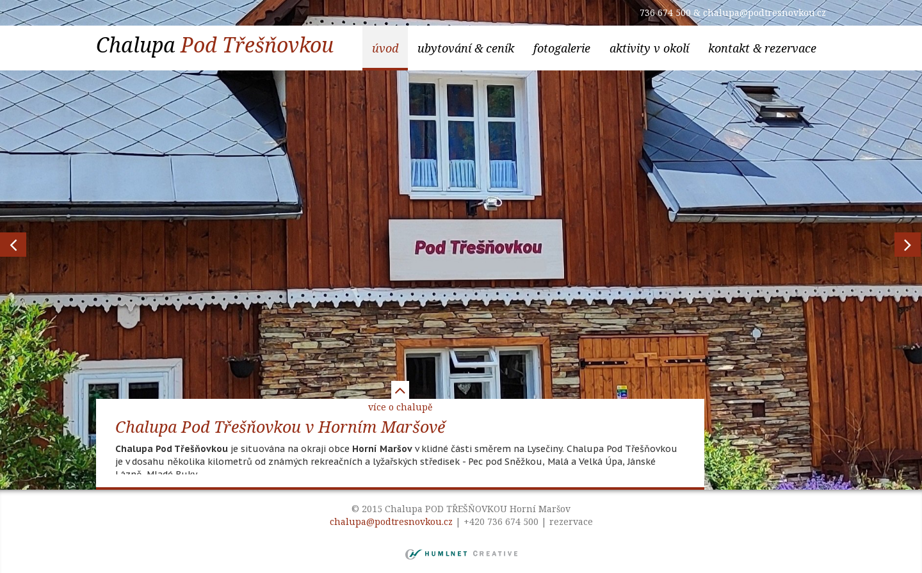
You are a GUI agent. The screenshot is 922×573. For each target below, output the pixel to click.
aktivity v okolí (649, 48)
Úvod (385, 48)
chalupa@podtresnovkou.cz (764, 12)
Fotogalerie (561, 48)
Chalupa (215, 44)
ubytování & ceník (465, 48)
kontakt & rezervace (762, 48)
